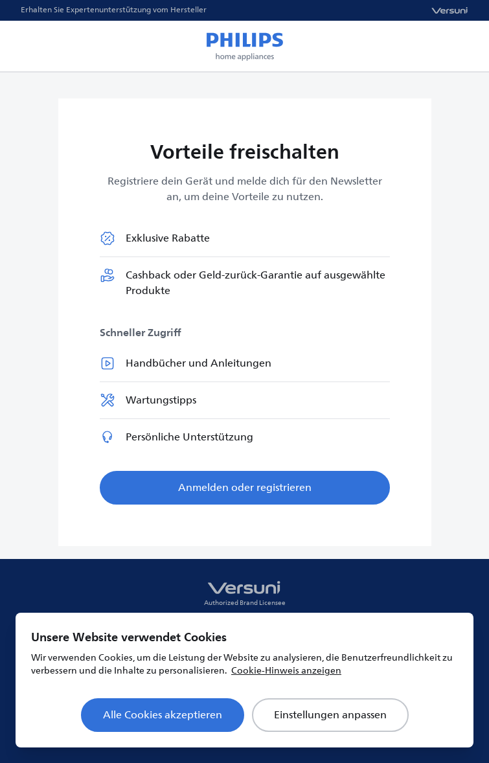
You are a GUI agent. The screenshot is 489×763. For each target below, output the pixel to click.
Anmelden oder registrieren (245, 487)
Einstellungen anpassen (330, 715)
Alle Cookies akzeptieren (162, 715)
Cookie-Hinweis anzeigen (286, 670)
